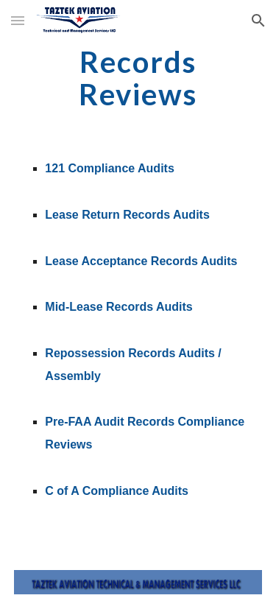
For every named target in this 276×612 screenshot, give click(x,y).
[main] (138, 78)
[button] (17, 20)
